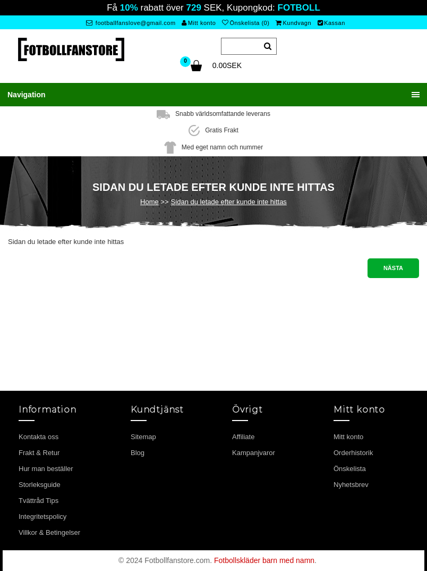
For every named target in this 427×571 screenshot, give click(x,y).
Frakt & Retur (39, 453)
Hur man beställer (46, 469)
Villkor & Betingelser (49, 532)
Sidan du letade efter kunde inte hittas (229, 202)
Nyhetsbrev (351, 485)
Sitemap (143, 437)
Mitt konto (199, 23)
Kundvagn (293, 23)
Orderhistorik (353, 453)
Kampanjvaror (253, 453)
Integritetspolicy (42, 516)
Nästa (393, 268)
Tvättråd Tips (38, 501)
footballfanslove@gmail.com (131, 23)
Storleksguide (40, 485)
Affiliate (243, 437)
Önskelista (350, 469)
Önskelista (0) (245, 23)
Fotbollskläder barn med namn (264, 560)
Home (149, 202)
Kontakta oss (38, 437)
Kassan (331, 23)
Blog (137, 453)
